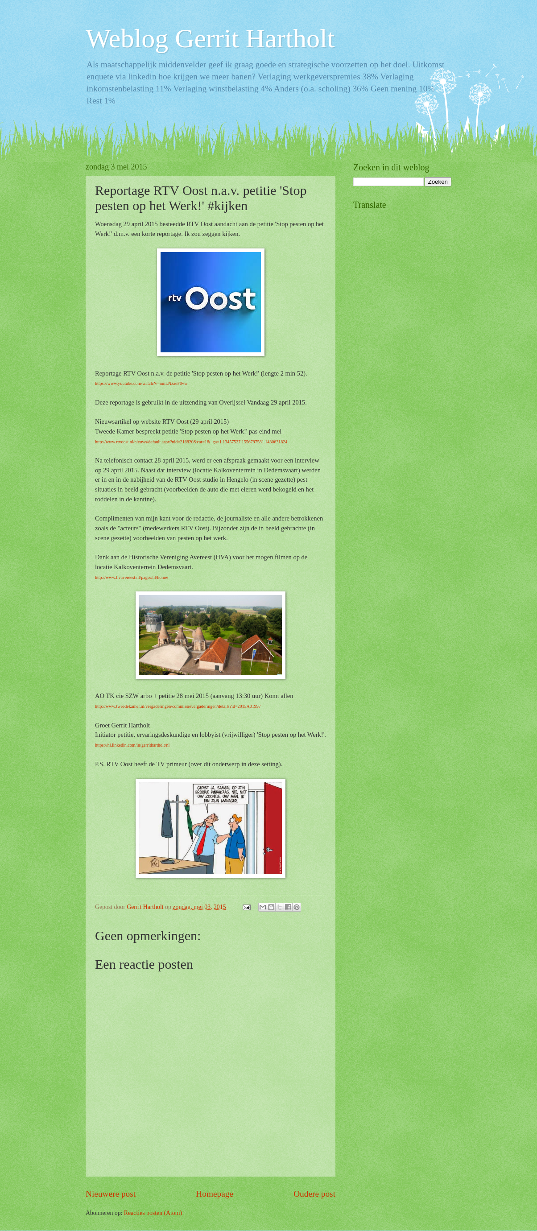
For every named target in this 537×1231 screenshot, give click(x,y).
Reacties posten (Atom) (153, 1213)
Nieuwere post (111, 1193)
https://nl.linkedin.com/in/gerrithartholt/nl (132, 745)
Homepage (214, 1193)
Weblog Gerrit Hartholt (210, 38)
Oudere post (314, 1193)
